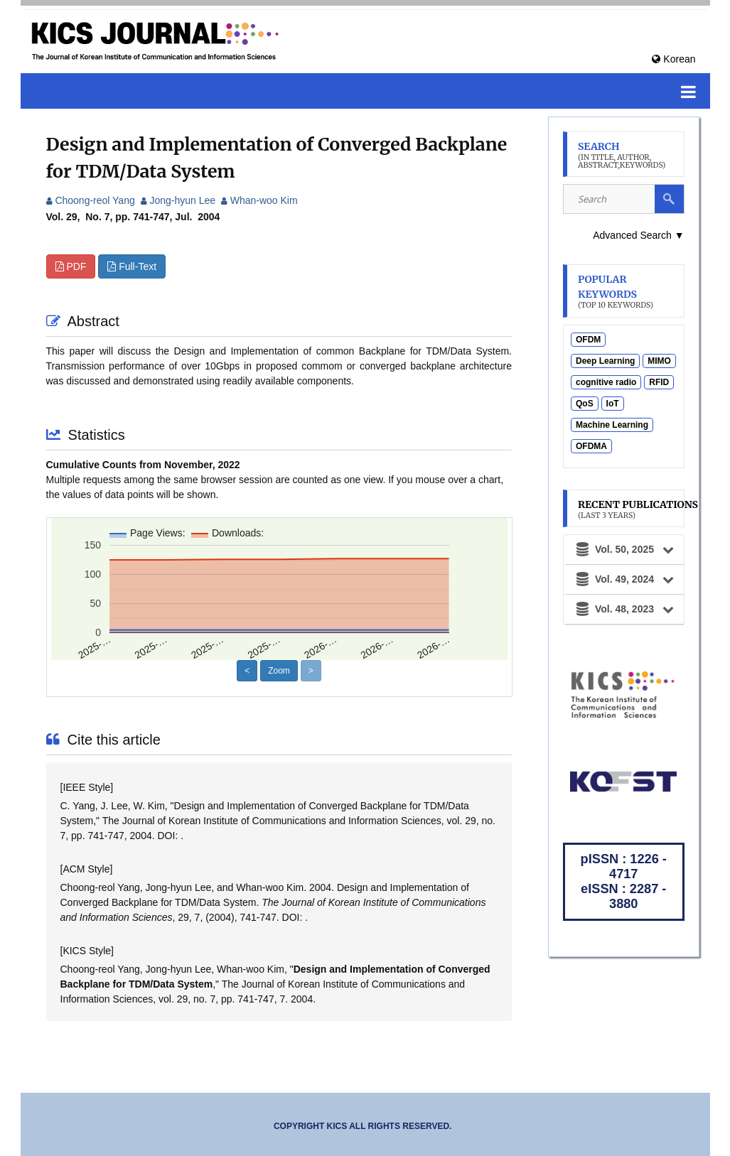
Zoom (279, 671)
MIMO (659, 361)
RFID (659, 382)
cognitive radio (606, 382)
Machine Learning (612, 425)
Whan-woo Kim (259, 200)
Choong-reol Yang (90, 200)
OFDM (588, 340)
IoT (612, 404)
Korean (673, 59)
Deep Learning (605, 361)
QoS (585, 404)
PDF (71, 266)
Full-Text (131, 266)
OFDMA (591, 446)
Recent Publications (638, 509)
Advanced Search (638, 235)
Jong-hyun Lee (178, 200)
